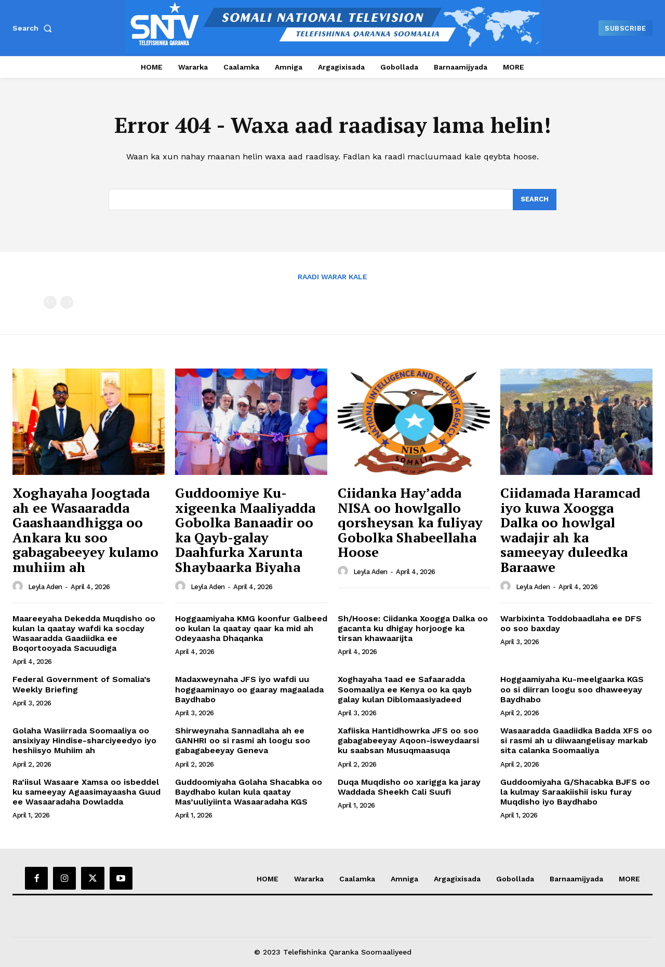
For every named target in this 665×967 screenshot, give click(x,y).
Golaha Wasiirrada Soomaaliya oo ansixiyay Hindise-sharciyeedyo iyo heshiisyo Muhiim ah (84, 741)
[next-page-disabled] (66, 302)
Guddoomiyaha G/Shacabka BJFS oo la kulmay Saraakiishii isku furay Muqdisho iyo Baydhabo (575, 792)
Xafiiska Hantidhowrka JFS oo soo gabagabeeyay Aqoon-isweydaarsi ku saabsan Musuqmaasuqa (408, 741)
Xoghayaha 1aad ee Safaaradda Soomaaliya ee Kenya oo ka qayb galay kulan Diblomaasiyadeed (405, 689)
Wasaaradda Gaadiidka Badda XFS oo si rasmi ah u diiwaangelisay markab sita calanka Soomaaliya (576, 741)
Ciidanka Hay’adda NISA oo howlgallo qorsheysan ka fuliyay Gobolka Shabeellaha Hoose (410, 522)
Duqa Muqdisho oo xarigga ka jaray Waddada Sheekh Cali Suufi (409, 787)
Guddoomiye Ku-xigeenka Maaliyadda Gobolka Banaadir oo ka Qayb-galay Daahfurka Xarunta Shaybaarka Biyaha (245, 530)
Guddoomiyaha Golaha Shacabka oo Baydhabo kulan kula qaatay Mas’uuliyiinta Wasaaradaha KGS (248, 792)
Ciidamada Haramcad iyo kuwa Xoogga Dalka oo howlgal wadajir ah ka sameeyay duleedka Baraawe (570, 530)
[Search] (534, 200)
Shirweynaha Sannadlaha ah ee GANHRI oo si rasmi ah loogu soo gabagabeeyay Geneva (242, 741)
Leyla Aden (45, 587)
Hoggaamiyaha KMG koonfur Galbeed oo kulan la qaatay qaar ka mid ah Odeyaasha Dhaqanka (251, 628)
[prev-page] (50, 302)
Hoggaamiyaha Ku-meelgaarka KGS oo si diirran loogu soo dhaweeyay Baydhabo (572, 689)
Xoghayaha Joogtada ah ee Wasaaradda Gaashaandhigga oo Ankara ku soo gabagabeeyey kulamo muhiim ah (85, 530)
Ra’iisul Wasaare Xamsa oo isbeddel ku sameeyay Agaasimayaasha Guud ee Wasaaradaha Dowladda (86, 792)
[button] (34, 28)
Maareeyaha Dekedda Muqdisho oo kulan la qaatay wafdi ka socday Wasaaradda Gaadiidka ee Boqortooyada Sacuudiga (83, 633)
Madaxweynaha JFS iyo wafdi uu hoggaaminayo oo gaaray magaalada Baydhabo (249, 689)
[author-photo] (19, 586)
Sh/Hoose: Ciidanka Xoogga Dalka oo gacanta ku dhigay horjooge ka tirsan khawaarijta (413, 628)
